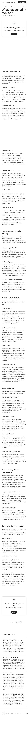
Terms (11, 713)
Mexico (8, 6)
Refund (21, 713)
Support (26, 713)
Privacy (7, 713)
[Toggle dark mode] (14, 2)
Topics (3, 6)
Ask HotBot (22, 2)
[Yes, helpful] (17, 622)
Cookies (16, 713)
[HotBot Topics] (7, 2)
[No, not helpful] (20, 622)
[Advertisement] (13, 53)
